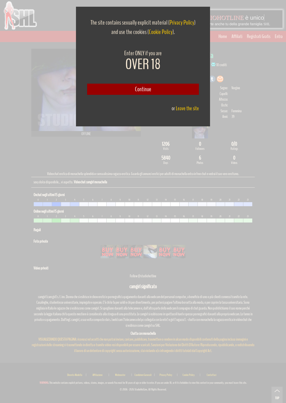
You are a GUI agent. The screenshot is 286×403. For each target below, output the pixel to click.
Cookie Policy (160, 32)
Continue (143, 89)
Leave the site (187, 108)
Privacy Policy (182, 22)
